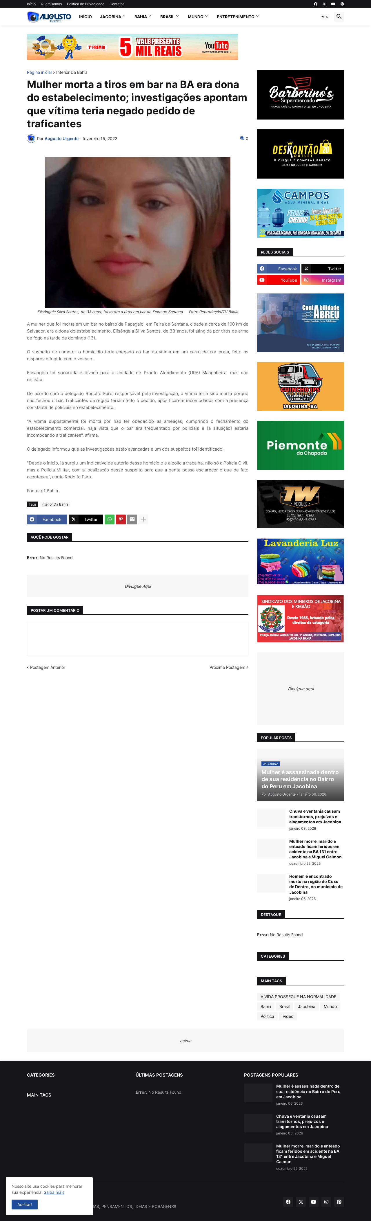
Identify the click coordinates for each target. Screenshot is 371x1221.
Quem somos (51, 4)
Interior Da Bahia (72, 72)
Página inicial (39, 72)
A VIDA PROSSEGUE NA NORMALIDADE (298, 996)
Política (267, 1016)
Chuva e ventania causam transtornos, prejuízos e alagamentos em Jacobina (315, 816)
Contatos (117, 4)
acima (185, 1040)
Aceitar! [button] (24, 1204)
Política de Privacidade (85, 4)
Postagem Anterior (47, 667)
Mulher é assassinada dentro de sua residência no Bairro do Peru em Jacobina (308, 1091)
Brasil (167, 16)
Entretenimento (235, 16)
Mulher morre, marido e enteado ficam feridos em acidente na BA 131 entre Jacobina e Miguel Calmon (315, 849)
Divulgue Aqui (138, 586)
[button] (325, 17)
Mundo (195, 16)
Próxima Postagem (227, 667)
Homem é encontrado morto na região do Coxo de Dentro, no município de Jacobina (316, 884)
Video (288, 1016)
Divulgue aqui (301, 688)
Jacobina (110, 16)
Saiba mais (54, 1192)
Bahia (140, 16)
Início (31, 4)
